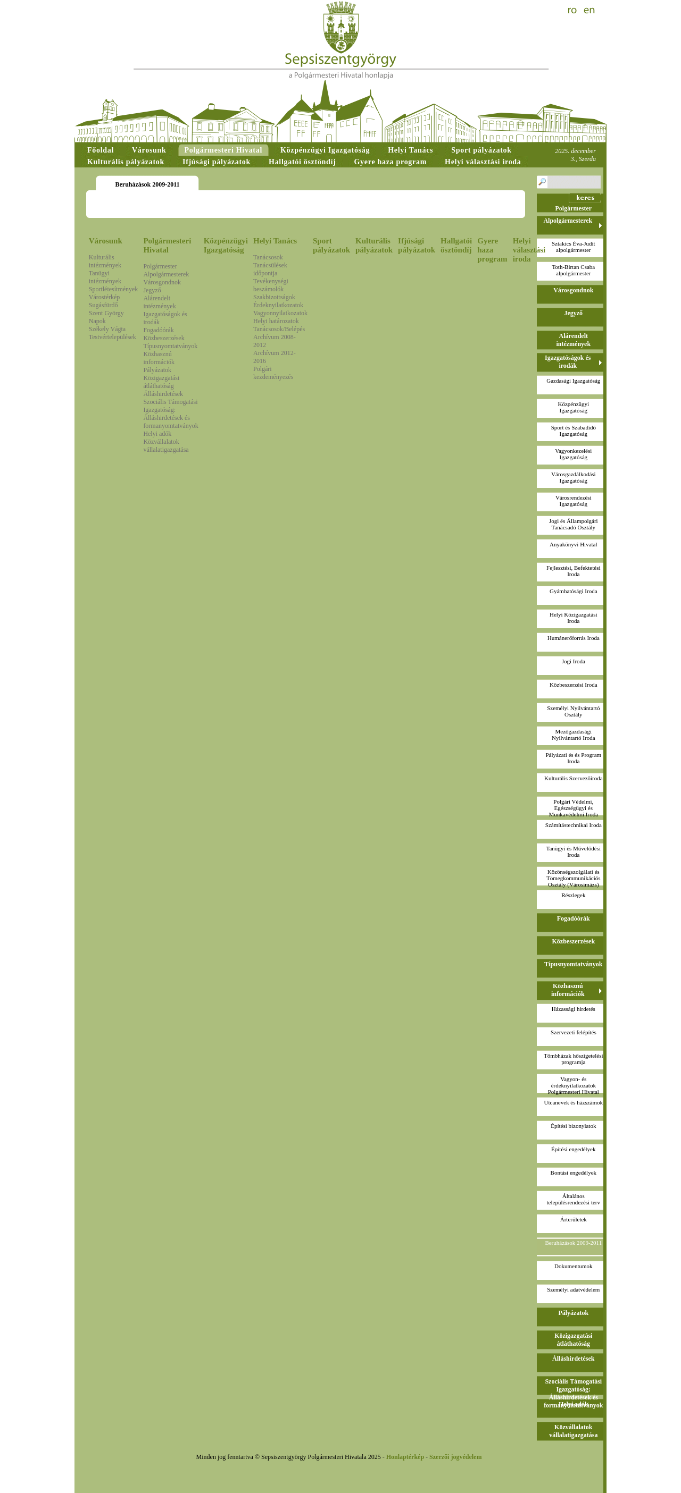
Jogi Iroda (573, 661)
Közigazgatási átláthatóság (161, 382)
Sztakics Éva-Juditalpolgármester (573, 246)
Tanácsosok (268, 257)
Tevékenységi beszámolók (270, 285)
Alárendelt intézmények (159, 302)
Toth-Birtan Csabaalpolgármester (573, 270)
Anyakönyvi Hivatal (573, 544)
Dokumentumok (573, 1266)
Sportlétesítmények (113, 289)
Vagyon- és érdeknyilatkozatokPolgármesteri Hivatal (573, 1085)
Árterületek (573, 1219)
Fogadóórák (158, 330)
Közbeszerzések (163, 338)
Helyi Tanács (275, 241)
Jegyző (152, 290)
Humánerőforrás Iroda (573, 638)
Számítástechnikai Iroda (573, 825)
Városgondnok (162, 282)
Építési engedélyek (573, 1149)
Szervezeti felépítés (573, 1032)
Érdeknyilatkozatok (278, 305)
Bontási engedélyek (573, 1172)
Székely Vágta (107, 329)
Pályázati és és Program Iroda (573, 758)
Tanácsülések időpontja (270, 269)
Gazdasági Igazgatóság (573, 380)
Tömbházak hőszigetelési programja (573, 1058)
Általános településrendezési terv (573, 1199)
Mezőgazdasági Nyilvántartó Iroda (573, 734)
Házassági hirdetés (573, 1009)
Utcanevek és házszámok (573, 1102)
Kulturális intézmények (105, 261)
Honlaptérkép (405, 1457)
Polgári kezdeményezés (273, 373)
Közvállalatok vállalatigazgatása (165, 445)
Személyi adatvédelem (573, 1289)
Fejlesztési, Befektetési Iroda (573, 570)
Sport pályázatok (331, 245)
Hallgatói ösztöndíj (456, 245)
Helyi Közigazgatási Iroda (573, 617)
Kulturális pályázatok (374, 245)
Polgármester (160, 266)
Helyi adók (157, 433)
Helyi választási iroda (529, 250)
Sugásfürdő (103, 305)
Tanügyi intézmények (105, 277)
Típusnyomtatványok (170, 346)
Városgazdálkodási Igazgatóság (573, 477)
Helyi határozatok (276, 321)
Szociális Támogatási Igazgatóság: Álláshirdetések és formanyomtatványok (170, 413)
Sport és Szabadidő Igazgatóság (573, 430)
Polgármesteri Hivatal (167, 245)
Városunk (105, 241)
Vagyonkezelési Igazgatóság (573, 454)
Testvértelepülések (112, 337)
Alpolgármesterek (166, 274)
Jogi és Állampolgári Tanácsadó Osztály (573, 524)
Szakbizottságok (274, 297)
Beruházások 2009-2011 (573, 1242)
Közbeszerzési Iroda (573, 684)
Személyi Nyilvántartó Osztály (573, 711)
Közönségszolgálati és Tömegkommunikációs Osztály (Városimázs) (573, 878)
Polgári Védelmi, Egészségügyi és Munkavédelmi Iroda (574, 807)
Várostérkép (104, 297)
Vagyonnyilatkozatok (280, 313)
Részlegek (573, 895)
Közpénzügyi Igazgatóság (226, 245)
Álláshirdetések (163, 394)
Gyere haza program (492, 250)
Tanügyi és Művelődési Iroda (573, 851)
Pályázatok (157, 370)
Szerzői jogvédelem (455, 1457)
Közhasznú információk (159, 358)
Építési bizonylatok (573, 1126)
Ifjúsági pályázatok (416, 245)
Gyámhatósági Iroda (573, 591)
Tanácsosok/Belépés (279, 329)
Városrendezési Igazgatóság (573, 500)
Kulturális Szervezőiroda (573, 778)
